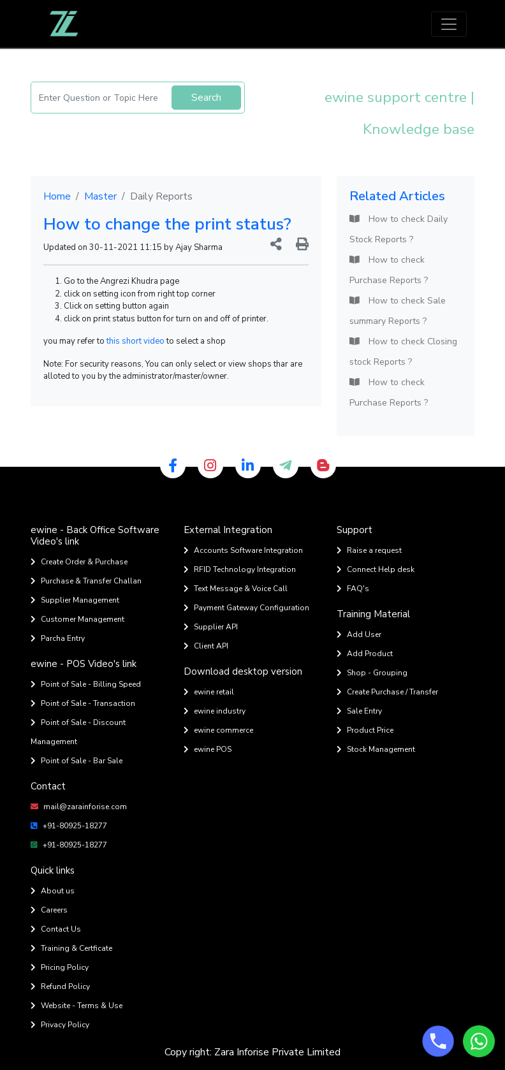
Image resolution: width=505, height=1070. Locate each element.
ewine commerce (218, 730)
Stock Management (376, 749)
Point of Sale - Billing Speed (86, 684)
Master (100, 196)
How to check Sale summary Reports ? (397, 311)
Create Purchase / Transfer (387, 692)
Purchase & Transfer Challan (86, 581)
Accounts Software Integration (243, 550)
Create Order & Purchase (79, 562)
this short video (135, 341)
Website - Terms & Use (76, 1005)
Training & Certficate (71, 948)
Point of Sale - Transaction (83, 703)
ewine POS (207, 749)
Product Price (365, 730)
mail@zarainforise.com (79, 807)
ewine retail (209, 692)
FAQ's (353, 588)
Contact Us (56, 929)
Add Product (365, 654)
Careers (49, 910)
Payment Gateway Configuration (246, 608)
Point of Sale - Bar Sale (76, 761)
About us (53, 891)
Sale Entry (359, 711)
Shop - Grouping (372, 673)
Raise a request (369, 550)
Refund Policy (60, 986)
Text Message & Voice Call (236, 588)
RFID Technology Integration (240, 569)
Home (57, 196)
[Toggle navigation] (449, 24)
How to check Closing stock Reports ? (403, 351)
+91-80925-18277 (69, 826)
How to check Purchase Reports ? (388, 270)
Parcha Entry (58, 638)
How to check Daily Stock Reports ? (398, 229)
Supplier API (211, 627)
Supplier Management (75, 600)
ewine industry (214, 711)
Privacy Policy (60, 1025)
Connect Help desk (375, 569)
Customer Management (77, 619)
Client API (206, 646)
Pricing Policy (60, 967)
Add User (359, 634)
